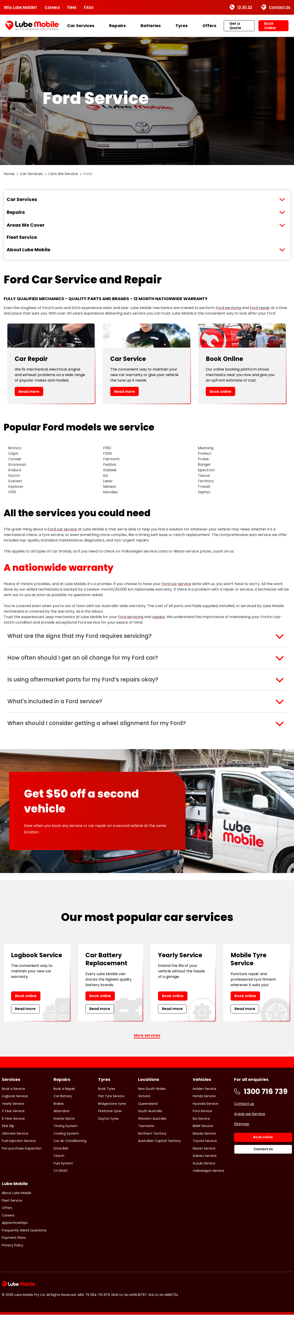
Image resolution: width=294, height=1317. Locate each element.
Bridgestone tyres (112, 1105)
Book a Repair (64, 1090)
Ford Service (202, 1113)
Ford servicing (228, 307)
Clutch (59, 1158)
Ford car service (62, 529)
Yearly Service (13, 1105)
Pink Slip (8, 1128)
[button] (147, 636)
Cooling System (66, 1135)
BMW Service (203, 1128)
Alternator (62, 1113)
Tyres (181, 25)
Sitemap (241, 1126)
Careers (52, 7)
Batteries (151, 25)
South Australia (150, 1113)
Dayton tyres (108, 1120)
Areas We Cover (26, 225)
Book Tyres (106, 1090)
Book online (220, 391)
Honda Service (204, 1098)
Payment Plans (14, 1240)
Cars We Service (63, 173)
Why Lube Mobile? (20, 7)
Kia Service (201, 1120)
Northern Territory (152, 1135)
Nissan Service (204, 1150)
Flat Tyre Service (111, 1098)
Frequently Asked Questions (24, 1232)
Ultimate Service (15, 1135)
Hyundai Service (205, 1105)
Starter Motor (64, 1120)
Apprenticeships (15, 1225)
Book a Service (13, 1090)
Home (9, 173)
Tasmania (146, 1128)
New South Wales (152, 1090)
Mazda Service (204, 1135)
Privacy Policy (12, 1247)
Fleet (71, 7)
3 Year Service (13, 1113)
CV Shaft (61, 1173)
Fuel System (63, 1165)
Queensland (148, 1105)
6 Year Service (13, 1120)
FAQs (88, 7)
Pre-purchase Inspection (22, 1150)
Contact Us (275, 7)
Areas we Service (249, 1116)
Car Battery (63, 1098)
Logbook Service (15, 1098)
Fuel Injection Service (19, 1143)
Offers (209, 25)
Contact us (244, 1105)
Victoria (144, 1098)
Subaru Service (205, 1158)
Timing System (66, 1128)
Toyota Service (205, 1143)
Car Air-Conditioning (70, 1143)
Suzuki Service (204, 1165)
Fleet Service (22, 237)
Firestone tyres (110, 1113)
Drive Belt (61, 1150)
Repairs (117, 25)
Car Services (80, 25)
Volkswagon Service (208, 1173)
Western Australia (152, 1120)
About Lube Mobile (28, 249)
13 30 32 (240, 7)
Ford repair (260, 307)
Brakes (59, 1105)
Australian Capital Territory (159, 1143)
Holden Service (204, 1090)
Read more (29, 391)
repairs (158, 616)
